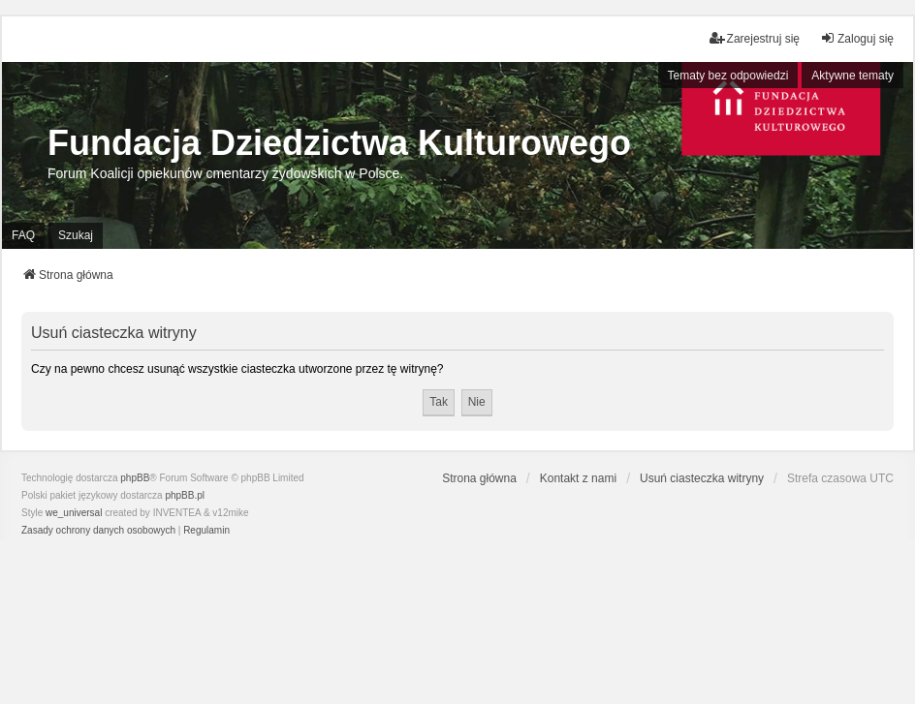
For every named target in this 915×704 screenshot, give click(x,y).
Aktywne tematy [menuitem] (852, 75)
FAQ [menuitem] (23, 235)
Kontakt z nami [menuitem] (578, 478)
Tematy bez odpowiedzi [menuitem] (728, 75)
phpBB (134, 478)
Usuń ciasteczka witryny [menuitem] (702, 478)
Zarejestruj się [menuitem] (755, 38)
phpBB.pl (185, 495)
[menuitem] (98, 530)
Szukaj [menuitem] (75, 235)
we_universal (74, 512)
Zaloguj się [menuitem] (857, 38)
